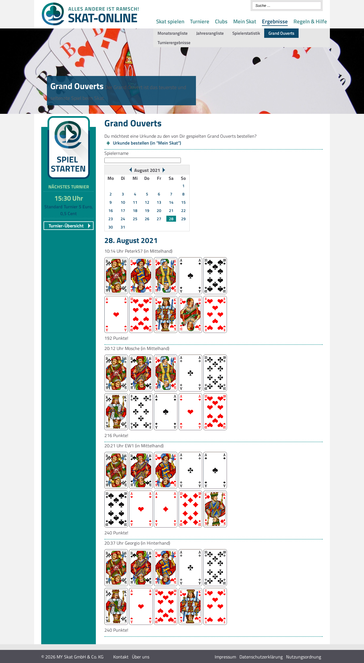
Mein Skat (244, 21)
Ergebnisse (275, 21)
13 (159, 202)
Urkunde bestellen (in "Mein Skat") (147, 142)
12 (147, 202)
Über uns (140, 656)
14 (171, 202)
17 (123, 210)
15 (183, 202)
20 (159, 210)
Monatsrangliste (173, 33)
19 (147, 210)
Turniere (199, 21)
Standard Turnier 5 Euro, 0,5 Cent (68, 210)
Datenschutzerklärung (261, 656)
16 (110, 210)
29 (183, 219)
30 (110, 227)
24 (123, 219)
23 (110, 219)
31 (123, 227)
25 (135, 219)
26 (147, 219)
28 (171, 219)
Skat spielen (170, 21)
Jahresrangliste (210, 33)
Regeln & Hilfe (310, 21)
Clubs (221, 21)
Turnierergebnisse (174, 42)
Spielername (116, 153)
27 (159, 219)
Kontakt (121, 656)
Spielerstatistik (246, 33)
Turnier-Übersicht (66, 225)
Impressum (225, 656)
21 (171, 210)
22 (183, 210)
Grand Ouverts (281, 33)
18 (135, 210)
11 (135, 202)
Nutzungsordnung (303, 656)
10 (123, 202)
